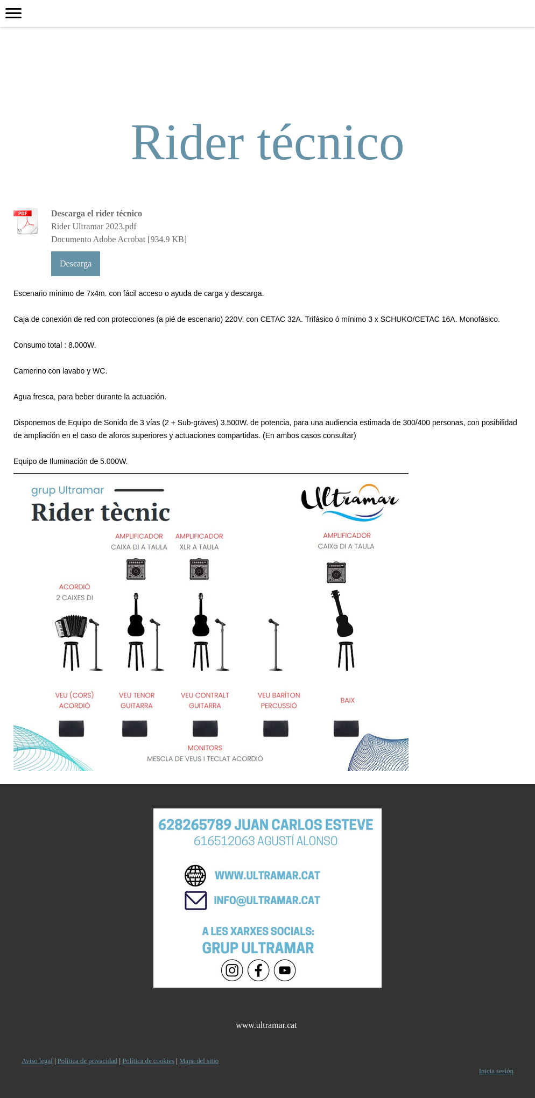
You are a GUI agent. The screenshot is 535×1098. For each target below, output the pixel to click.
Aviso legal (37, 1061)
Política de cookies (148, 1061)
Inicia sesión (496, 1071)
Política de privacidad (88, 1061)
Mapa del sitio (199, 1061)
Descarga (75, 263)
